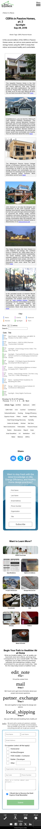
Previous (6, 401)
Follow (20, 821)
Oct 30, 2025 (5, 380)
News (7, 317)
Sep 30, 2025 (5, 393)
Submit (20, 802)
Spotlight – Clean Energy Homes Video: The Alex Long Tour (22, 349)
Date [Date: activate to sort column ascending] (5, 333)
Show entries (9, 325)
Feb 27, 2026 (5, 343)
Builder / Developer (18, 759)
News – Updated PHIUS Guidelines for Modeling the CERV (20, 380)
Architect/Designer (17, 752)
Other (13, 763)
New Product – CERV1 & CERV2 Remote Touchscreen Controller (20, 343)
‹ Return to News (8, 13)
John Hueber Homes (19, 300)
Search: (15, 328)
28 (23, 401)
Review (7, 321)
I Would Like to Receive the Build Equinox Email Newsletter (21, 794)
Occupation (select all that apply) (17, 745)
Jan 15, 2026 (5, 362)
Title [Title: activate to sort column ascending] (9, 333)
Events (19, 317)
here (11, 264)
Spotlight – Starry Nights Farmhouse (19, 393)
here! (31, 93)
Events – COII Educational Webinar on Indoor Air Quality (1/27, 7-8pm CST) (22, 368)
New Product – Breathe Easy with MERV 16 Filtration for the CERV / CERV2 (21, 337)
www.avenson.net (24, 222)
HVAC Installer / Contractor (20, 756)
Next (27, 401)
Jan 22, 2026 (5, 355)
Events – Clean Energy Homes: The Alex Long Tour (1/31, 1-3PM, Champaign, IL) (23, 374)
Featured (31, 317)
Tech (29, 321)
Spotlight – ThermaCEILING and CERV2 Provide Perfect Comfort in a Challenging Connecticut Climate (23, 355)
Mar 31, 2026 (5, 337)
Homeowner (15, 749)
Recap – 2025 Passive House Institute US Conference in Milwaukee (21, 387)
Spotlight (19, 321)
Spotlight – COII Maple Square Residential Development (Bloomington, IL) (21, 362)
